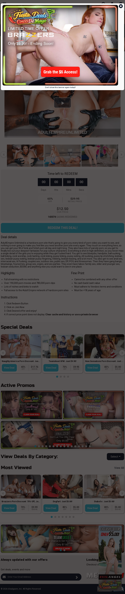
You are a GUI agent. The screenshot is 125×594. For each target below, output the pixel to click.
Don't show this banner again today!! (60, 87)
